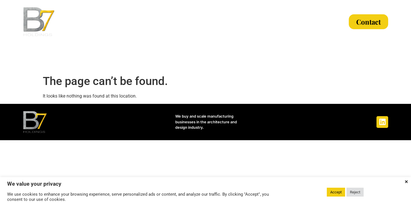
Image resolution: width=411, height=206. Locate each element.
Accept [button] (336, 192)
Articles (317, 22)
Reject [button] (355, 192)
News (285, 22)
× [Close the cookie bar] (406, 182)
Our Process (203, 22)
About (126, 22)
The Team (249, 22)
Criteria (160, 22)
